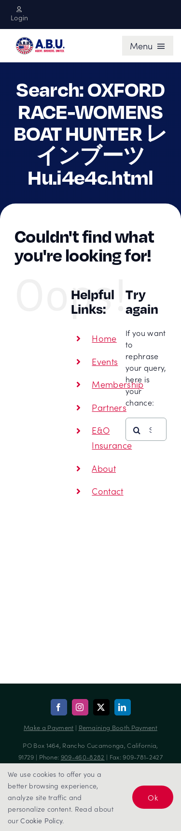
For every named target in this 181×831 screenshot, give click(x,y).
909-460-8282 (83, 756)
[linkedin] (122, 707)
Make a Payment (48, 727)
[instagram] (80, 707)
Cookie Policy (41, 820)
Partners (109, 407)
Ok (153, 797)
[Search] (137, 430)
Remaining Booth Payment (118, 727)
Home (104, 338)
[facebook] (59, 707)
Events (105, 361)
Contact (107, 491)
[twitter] (101, 707)
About (104, 468)
